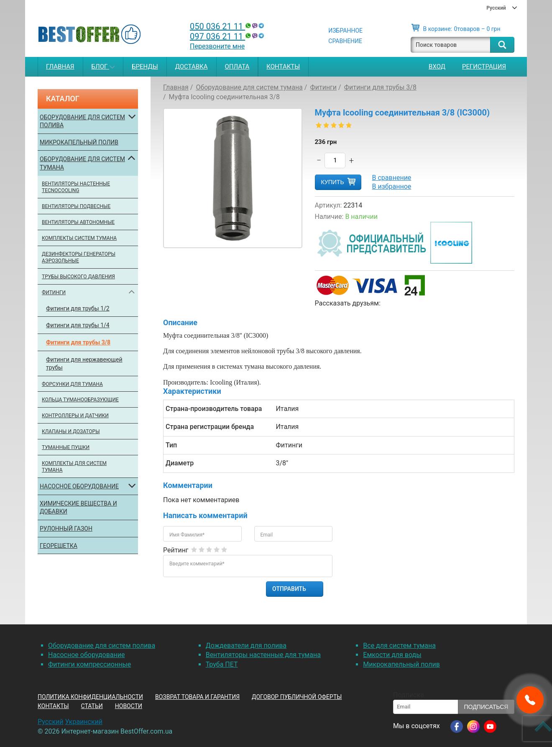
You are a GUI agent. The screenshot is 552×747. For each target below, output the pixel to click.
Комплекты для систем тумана (74, 466)
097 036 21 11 (228, 36)
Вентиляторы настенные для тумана (263, 655)
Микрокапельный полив (79, 142)
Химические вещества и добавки (78, 507)
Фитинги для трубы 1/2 (78, 308)
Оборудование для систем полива (82, 121)
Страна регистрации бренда (210, 427)
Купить (332, 182)
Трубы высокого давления (78, 277)
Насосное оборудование (79, 486)
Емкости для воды (392, 655)
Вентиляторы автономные (78, 222)
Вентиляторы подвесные (76, 206)
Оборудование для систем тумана (82, 163)
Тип (171, 445)
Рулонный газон (66, 528)
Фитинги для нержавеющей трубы (84, 363)
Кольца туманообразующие (80, 400)
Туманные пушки (65, 447)
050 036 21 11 (228, 26)
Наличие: (329, 217)
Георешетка (58, 545)
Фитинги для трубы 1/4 (78, 325)
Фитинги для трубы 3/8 (78, 342)
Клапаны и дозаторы (71, 431)
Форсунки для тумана (72, 384)
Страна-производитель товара (214, 409)
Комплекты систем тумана (79, 238)
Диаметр (180, 463)
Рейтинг (176, 550)
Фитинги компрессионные (89, 664)
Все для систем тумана (399, 645)
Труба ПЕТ (222, 664)
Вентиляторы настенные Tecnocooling (76, 187)
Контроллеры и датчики (75, 415)
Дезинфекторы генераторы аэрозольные (78, 257)
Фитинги (54, 292)
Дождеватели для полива (246, 645)
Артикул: (328, 205)
